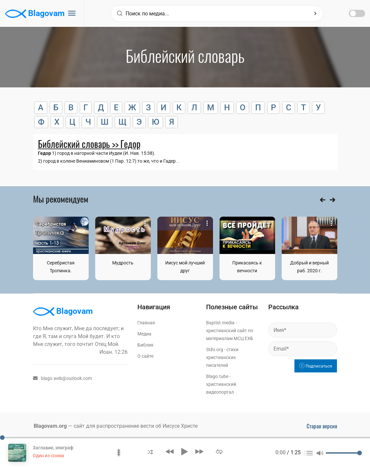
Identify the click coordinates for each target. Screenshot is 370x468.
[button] (150, 451)
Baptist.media (220, 322)
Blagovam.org (50, 426)
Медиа (144, 333)
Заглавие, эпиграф (53, 447)
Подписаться (315, 366)
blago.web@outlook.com (62, 378)
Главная (146, 322)
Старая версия (322, 426)
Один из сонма (48, 455)
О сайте (145, 356)
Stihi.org (214, 349)
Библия (145, 345)
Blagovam (35, 13)
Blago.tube (217, 376)
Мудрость (122, 262)
